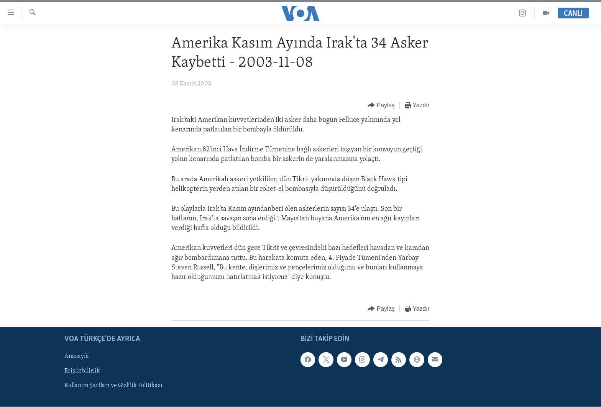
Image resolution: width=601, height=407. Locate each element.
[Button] (381, 105)
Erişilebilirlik (82, 371)
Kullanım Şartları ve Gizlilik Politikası (113, 386)
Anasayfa (76, 357)
